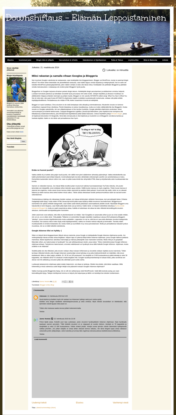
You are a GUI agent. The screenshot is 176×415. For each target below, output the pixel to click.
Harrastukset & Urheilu (68, 60)
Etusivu (10, 60)
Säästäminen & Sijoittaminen (94, 60)
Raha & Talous (117, 60)
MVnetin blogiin (116, 114)
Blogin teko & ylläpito (45, 60)
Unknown (43, 296)
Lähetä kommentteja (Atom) (46, 408)
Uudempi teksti (39, 402)
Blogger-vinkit (45, 285)
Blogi (52, 285)
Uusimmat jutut (25, 60)
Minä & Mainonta (150, 60)
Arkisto (165, 60)
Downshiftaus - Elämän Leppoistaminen (86, 17)
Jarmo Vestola (44, 319)
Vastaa (41, 311)
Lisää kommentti (40, 339)
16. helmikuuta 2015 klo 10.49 (64, 319)
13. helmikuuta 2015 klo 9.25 (57, 296)
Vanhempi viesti (120, 402)
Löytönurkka (133, 60)
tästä (21, 132)
